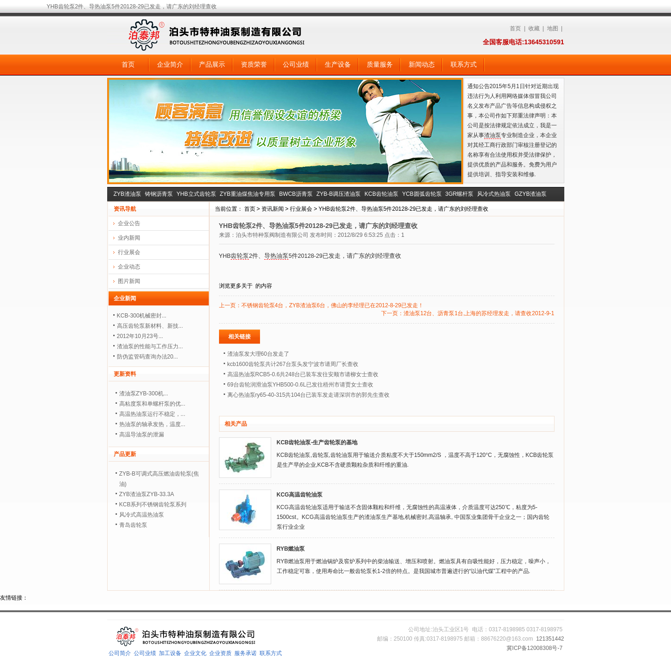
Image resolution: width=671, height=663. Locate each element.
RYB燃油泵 (291, 549)
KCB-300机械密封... (142, 315)
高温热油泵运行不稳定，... (152, 414)
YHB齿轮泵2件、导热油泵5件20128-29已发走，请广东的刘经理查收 (403, 209)
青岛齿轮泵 (133, 525)
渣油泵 (492, 135)
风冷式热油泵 (494, 194)
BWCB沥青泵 (296, 194)
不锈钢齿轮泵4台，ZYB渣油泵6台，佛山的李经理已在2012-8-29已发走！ (332, 305)
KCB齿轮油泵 (381, 194)
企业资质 (220, 653)
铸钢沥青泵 (159, 194)
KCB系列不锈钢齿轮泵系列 (153, 504)
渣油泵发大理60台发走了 (258, 354)
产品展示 (212, 64)
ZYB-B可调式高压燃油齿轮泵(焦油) (159, 478)
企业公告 (129, 223)
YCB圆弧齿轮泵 (422, 194)
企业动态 (129, 266)
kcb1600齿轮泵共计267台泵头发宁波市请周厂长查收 (292, 364)
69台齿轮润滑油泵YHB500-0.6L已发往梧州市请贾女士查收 (300, 384)
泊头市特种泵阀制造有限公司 (272, 235)
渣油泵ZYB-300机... (143, 393)
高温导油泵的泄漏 (141, 434)
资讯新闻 (272, 209)
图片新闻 (129, 281)
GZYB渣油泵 (530, 194)
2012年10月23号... (140, 336)
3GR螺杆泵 (459, 194)
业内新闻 (129, 238)
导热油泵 (276, 256)
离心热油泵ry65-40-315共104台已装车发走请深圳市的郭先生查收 (308, 395)
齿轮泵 (240, 256)
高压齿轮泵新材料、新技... (150, 326)
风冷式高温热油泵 (141, 514)
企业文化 (195, 653)
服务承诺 (245, 653)
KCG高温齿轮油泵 (300, 494)
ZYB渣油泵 (127, 194)
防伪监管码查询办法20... (147, 356)
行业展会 (301, 209)
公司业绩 (296, 64)
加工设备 (170, 653)
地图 (552, 28)
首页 (515, 28)
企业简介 (170, 64)
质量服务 (380, 64)
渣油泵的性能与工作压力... (150, 346)
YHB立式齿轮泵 (196, 194)
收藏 (534, 28)
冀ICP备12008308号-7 (534, 648)
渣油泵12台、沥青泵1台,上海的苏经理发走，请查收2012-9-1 (479, 313)
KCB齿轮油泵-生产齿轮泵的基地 (317, 442)
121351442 (550, 638)
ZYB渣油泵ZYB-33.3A (146, 494)
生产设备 (338, 64)
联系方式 (464, 64)
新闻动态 (422, 64)
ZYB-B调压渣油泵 (338, 194)
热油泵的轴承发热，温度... (152, 424)
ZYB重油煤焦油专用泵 (247, 194)
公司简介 (120, 653)
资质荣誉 (254, 64)
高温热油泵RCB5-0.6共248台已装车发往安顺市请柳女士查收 (303, 374)
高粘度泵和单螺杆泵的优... (152, 404)
